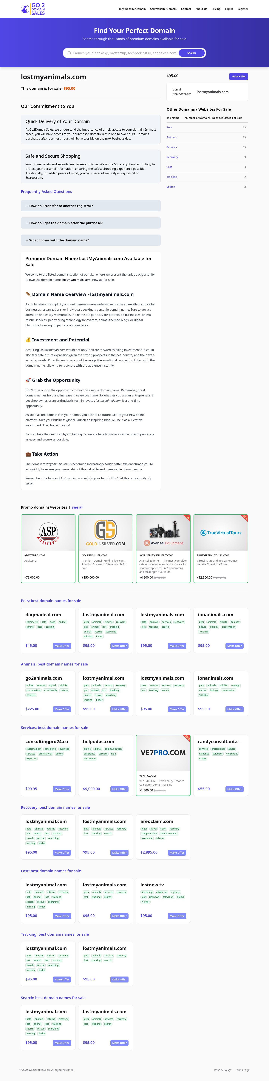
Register (242, 9)
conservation (33, 690)
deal (39, 626)
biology (214, 626)
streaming (147, 892)
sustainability (34, 748)
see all (77, 507)
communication (113, 748)
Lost (169, 167)
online (30, 685)
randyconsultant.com (222, 741)
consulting (50, 748)
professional (45, 753)
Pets (169, 127)
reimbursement (169, 833)
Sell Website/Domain (163, 9)
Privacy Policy (222, 1070)
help (113, 753)
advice (59, 753)
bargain (50, 626)
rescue (98, 631)
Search (171, 186)
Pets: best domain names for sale (51, 600)
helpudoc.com (98, 741)
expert (202, 758)
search (87, 631)
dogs (52, 622)
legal (144, 828)
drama (180, 897)
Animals (172, 137)
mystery (175, 892)
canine (30, 626)
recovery (120, 622)
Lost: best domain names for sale (51, 870)
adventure (161, 892)
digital (52, 685)
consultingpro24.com (48, 741)
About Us (201, 9)
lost (104, 626)
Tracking (172, 177)
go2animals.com (43, 678)
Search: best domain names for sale (53, 997)
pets (43, 622)
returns (108, 622)
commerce (32, 622)
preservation (228, 626)
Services (172, 147)
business (64, 748)
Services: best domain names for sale (54, 727)
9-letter (160, 838)
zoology (235, 622)
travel (154, 828)
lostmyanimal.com (103, 614)
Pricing (216, 9)
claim (163, 828)
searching (111, 631)
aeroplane (147, 838)
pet (86, 626)
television (168, 897)
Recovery (172, 157)
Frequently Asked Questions (46, 191)
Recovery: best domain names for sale (55, 807)
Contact (186, 9)
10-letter (203, 631)
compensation (149, 833)
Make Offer (238, 76)
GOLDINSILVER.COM (94, 555)
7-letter (145, 901)
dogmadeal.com (43, 614)
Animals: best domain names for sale (54, 664)
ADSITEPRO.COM (34, 555)
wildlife (223, 622)
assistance (89, 753)
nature (202, 626)
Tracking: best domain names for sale (55, 934)
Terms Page (242, 1070)
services (166, 622)
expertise (31, 758)
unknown (154, 897)
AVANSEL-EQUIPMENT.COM (156, 555)
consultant (232, 753)
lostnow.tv (152, 885)
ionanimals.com (215, 614)
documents (90, 758)
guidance (204, 753)
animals (96, 622)
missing (88, 636)
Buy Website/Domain (132, 9)
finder (99, 636)
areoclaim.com (156, 821)
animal (62, 622)
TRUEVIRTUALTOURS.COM (213, 555)
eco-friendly (50, 690)
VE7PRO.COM (147, 775)
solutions (217, 753)
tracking (114, 626)
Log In (229, 9)
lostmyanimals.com (53, 76)
